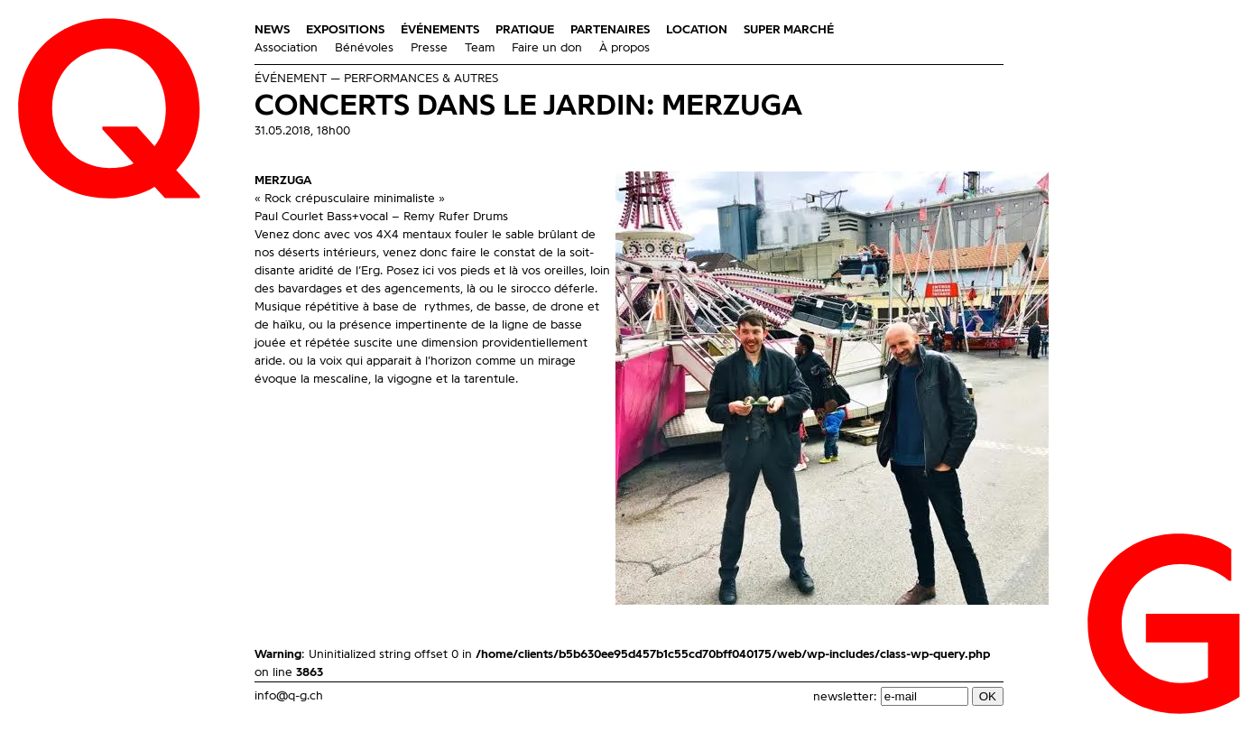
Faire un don (547, 48)
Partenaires (610, 29)
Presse (429, 48)
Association (286, 48)
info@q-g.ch (288, 696)
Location (696, 29)
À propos (624, 48)
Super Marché (789, 29)
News (272, 29)
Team (480, 48)
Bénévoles (364, 48)
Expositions (345, 29)
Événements (440, 29)
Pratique (524, 29)
